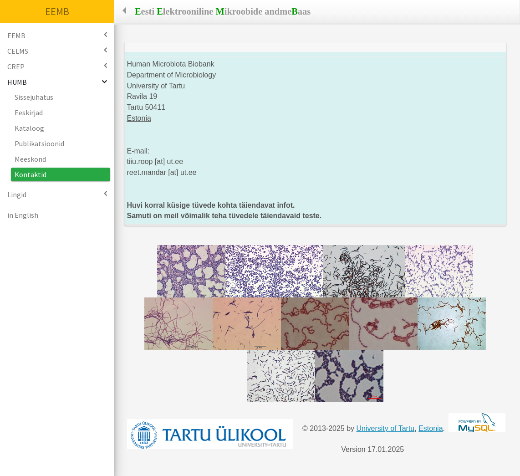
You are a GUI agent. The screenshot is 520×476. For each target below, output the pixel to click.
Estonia (430, 428)
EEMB (57, 11)
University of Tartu (386, 428)
